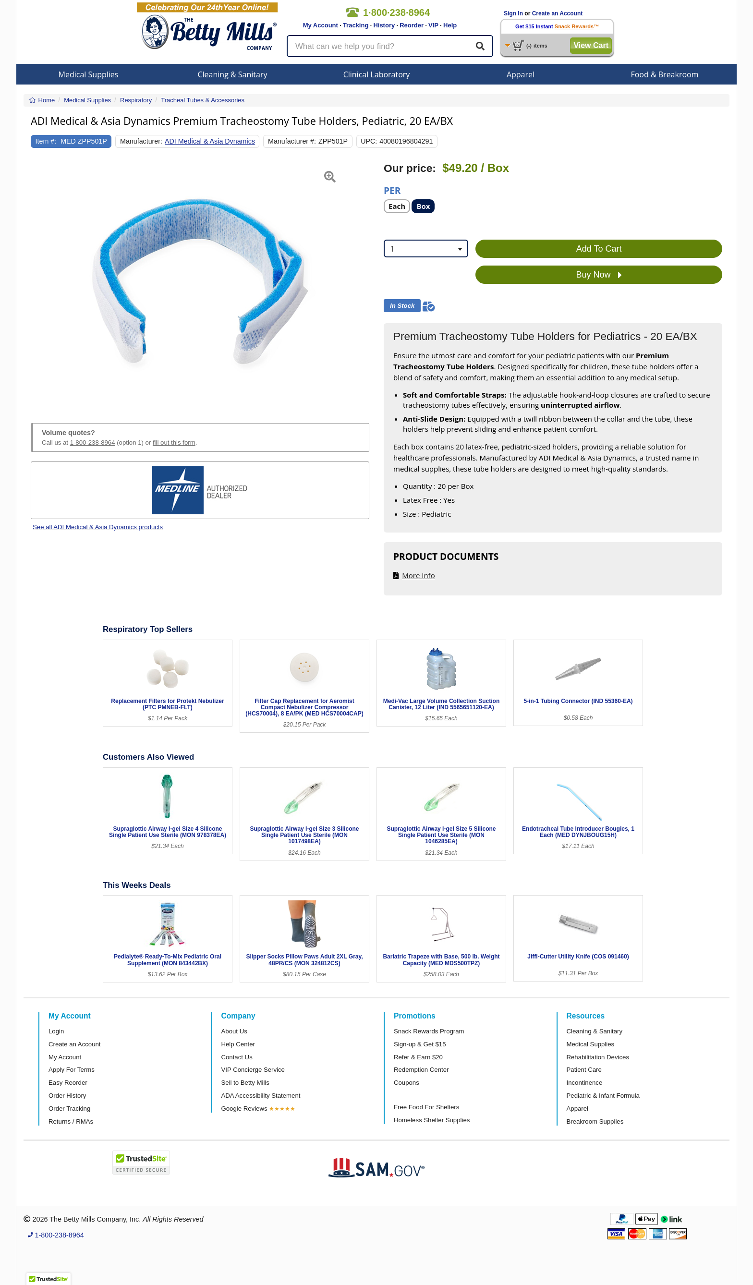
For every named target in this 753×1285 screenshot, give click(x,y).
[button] (42, 281)
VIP (433, 25)
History (384, 25)
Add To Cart (599, 249)
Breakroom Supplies (595, 1121)
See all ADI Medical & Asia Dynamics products (98, 527)
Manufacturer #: (292, 141)
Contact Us (237, 1057)
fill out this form (174, 442)
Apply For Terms (72, 1069)
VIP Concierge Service (253, 1069)
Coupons (406, 1082)
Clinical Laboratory (376, 74)
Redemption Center (421, 1069)
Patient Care (584, 1069)
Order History (67, 1095)
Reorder (412, 25)
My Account (320, 25)
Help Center (238, 1044)
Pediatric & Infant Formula (603, 1095)
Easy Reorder (68, 1082)
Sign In (513, 13)
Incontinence (585, 1082)
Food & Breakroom (664, 74)
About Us (234, 1031)
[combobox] (426, 248)
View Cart (590, 45)
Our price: (410, 168)
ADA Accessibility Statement (261, 1095)
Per (392, 190)
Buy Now (599, 275)
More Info (418, 575)
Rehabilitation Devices (598, 1057)
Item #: (46, 141)
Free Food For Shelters (426, 1107)
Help (450, 25)
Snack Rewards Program (429, 1031)
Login (56, 1031)
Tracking (355, 25)
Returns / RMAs (71, 1121)
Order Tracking (69, 1108)
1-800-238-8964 (92, 442)
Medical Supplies (89, 74)
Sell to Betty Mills (245, 1082)
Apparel (520, 74)
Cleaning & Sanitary (232, 74)
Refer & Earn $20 (418, 1057)
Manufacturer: (141, 141)
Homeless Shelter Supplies (432, 1120)
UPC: (369, 141)
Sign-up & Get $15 (420, 1044)
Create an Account (557, 13)
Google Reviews (244, 1108)
